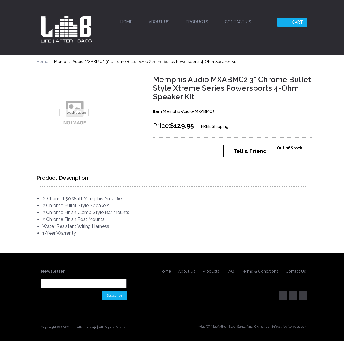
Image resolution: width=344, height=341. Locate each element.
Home (126, 22)
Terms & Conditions (259, 271)
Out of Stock (289, 148)
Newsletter (53, 271)
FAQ (230, 271)
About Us (159, 22)
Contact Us (238, 22)
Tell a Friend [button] (250, 151)
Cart (293, 22)
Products (197, 22)
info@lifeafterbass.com (289, 327)
